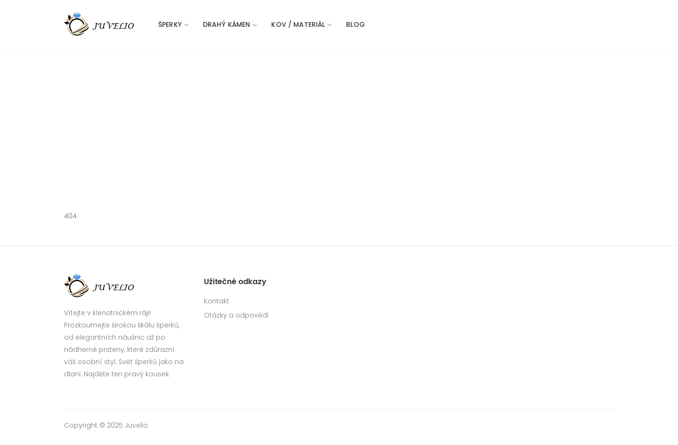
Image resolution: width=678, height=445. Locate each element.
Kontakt (216, 301)
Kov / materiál (298, 24)
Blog (355, 24)
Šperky (170, 24)
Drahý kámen (226, 24)
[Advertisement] (339, 120)
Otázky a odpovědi (236, 315)
